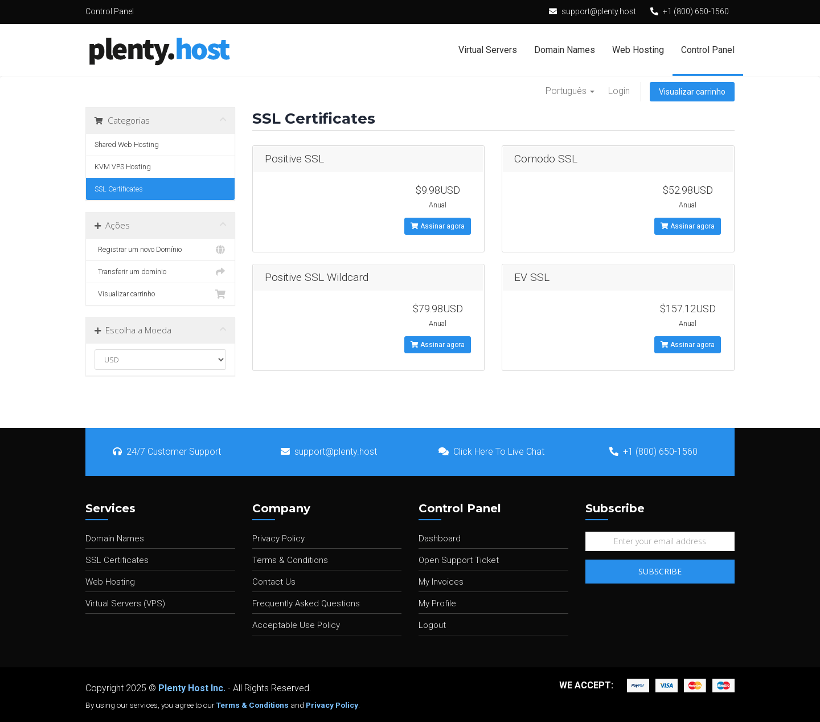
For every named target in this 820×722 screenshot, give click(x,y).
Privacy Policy (278, 538)
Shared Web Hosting (127, 144)
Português (570, 90)
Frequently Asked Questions (306, 603)
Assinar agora (438, 226)
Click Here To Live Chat (491, 451)
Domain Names (564, 49)
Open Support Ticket (459, 560)
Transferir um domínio (160, 272)
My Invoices (441, 582)
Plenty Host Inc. (192, 688)
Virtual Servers (487, 49)
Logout (432, 625)
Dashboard (440, 538)
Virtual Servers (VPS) (125, 603)
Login (619, 90)
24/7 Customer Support (167, 451)
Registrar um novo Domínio (160, 249)
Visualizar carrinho (692, 91)
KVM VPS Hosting (123, 166)
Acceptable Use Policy (296, 625)
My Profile (437, 603)
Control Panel (708, 49)
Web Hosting (638, 49)
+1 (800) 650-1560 (696, 11)
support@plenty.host (598, 11)
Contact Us (274, 582)
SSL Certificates (119, 189)
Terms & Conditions (290, 560)
